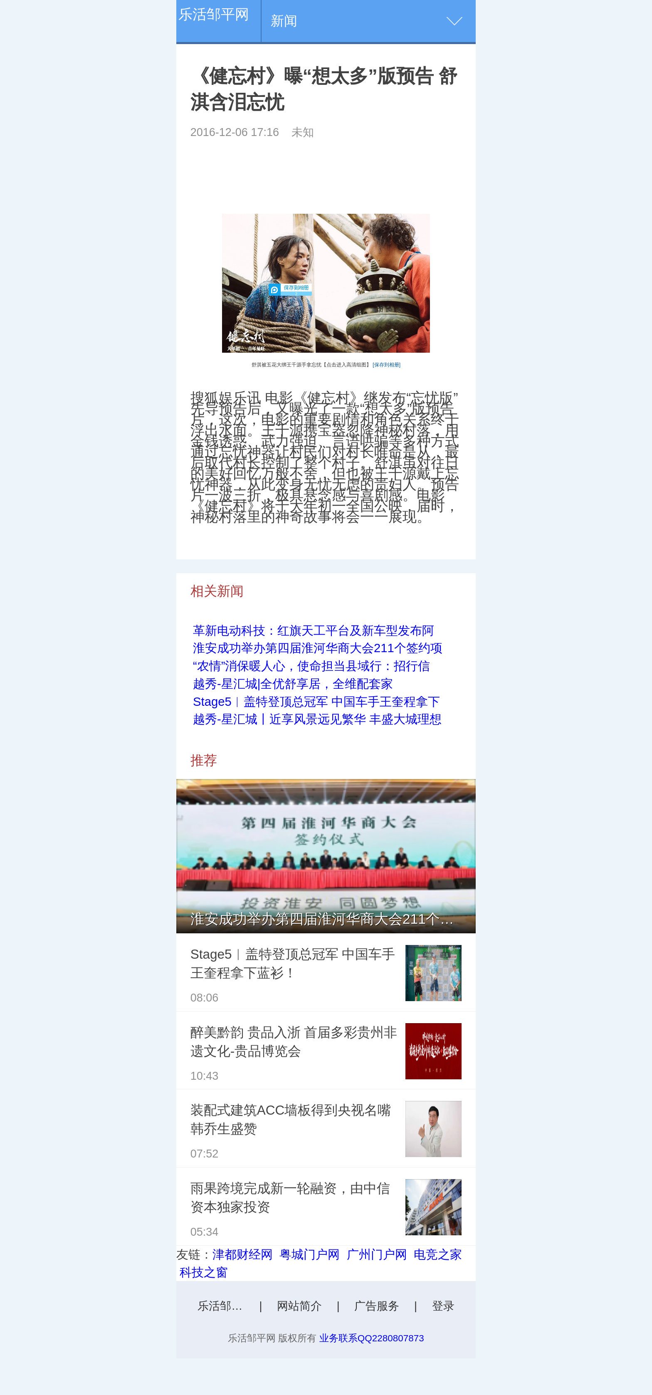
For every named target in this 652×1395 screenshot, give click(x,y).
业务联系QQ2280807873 (371, 1338)
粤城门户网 (309, 1254)
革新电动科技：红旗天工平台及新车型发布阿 (313, 630)
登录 (443, 1306)
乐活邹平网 (213, 14)
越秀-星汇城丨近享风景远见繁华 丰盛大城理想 (317, 719)
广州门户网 (377, 1254)
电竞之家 (438, 1254)
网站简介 (299, 1306)
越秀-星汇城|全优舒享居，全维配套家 (293, 683)
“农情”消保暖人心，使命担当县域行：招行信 (311, 666)
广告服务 (376, 1306)
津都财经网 (242, 1254)
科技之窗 (204, 1272)
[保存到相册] (386, 365)
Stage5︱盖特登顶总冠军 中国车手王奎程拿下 (316, 701)
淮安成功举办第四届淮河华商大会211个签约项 (317, 648)
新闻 (284, 20)
